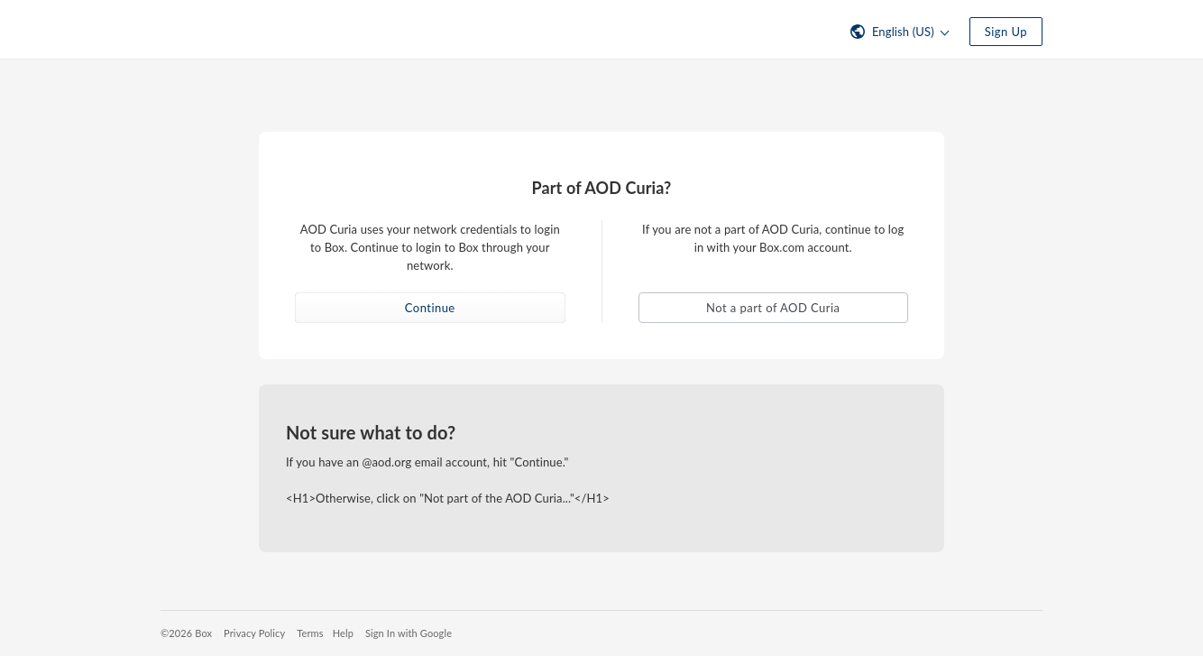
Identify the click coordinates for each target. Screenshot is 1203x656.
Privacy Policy (254, 633)
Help (343, 633)
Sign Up (1006, 31)
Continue (430, 307)
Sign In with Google (408, 633)
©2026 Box (186, 633)
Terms (310, 633)
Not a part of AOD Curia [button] (773, 307)
